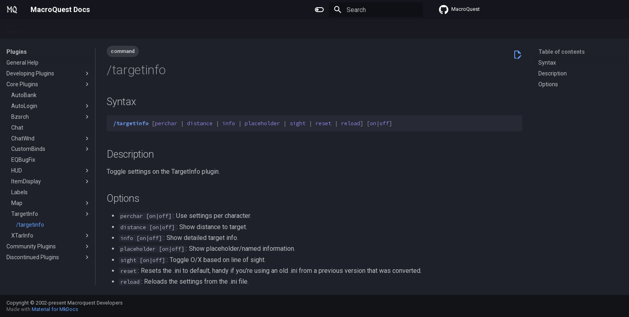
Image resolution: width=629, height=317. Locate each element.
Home (14, 29)
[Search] (376, 9)
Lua (92, 29)
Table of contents (561, 52)
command (123, 51)
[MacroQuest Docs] (12, 10)
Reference (120, 29)
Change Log (158, 29)
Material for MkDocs (55, 309)
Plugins (40, 29)
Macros (68, 29)
